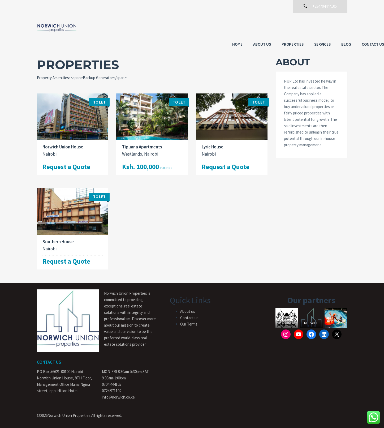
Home (201, 27)
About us (225, 27)
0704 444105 (111, 381)
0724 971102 (111, 388)
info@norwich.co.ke (118, 394)
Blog (309, 27)
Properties (256, 27)
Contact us (189, 315)
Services (286, 27)
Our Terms (188, 321)
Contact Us (336, 27)
